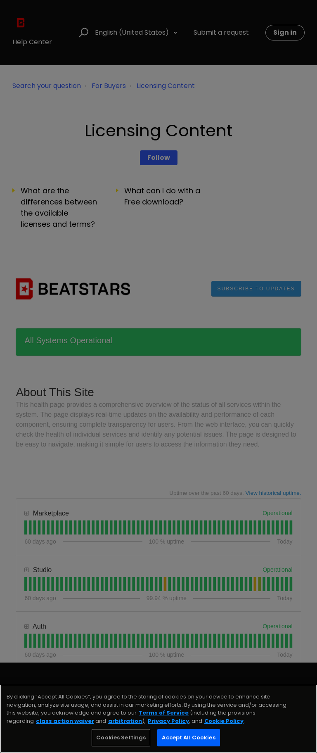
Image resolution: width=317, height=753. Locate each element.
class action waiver (65, 721)
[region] (158, 718)
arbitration (125, 721)
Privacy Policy (168, 721)
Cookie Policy (224, 721)
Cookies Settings (121, 737)
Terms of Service (164, 713)
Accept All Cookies (188, 737)
